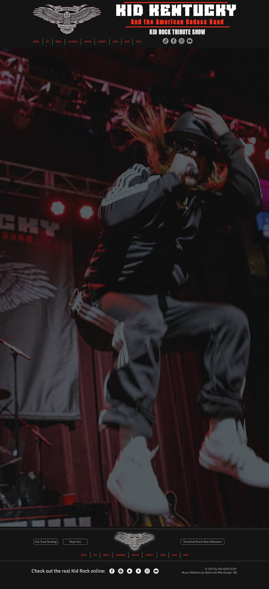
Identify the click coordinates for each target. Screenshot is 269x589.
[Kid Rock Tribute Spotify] (120, 571)
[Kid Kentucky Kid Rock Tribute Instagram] (182, 41)
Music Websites (191, 573)
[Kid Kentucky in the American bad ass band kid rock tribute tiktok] (166, 41)
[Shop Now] (75, 542)
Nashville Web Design (218, 573)
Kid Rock (80, 571)
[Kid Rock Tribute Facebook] (112, 571)
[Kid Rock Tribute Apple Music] (129, 571)
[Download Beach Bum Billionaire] (202, 542)
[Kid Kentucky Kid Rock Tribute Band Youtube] (190, 41)
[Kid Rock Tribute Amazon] (138, 571)
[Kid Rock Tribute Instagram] (147, 571)
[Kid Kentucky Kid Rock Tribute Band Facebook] (174, 41)
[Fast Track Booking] (46, 542)
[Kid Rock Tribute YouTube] (156, 571)
